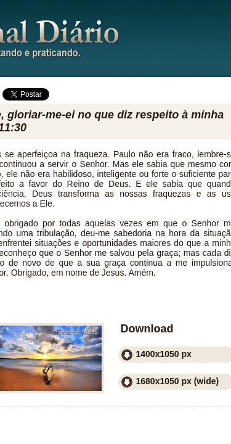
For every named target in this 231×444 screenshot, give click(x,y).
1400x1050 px (164, 354)
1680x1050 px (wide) (177, 381)
